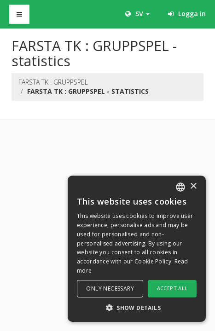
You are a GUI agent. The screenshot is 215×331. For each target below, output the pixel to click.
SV (137, 13)
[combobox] (180, 187)
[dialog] (137, 249)
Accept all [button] (172, 288)
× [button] (193, 186)
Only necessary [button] (110, 288)
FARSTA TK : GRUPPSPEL (53, 82)
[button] (137, 307)
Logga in (187, 13)
